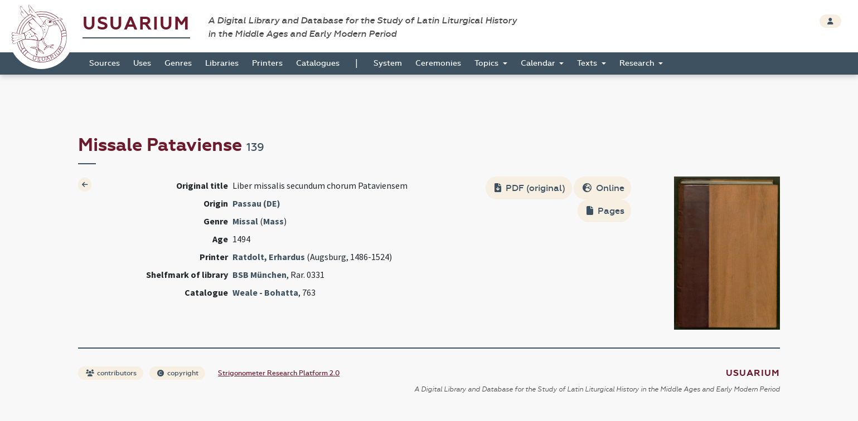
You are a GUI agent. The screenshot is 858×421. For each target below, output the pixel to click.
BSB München (259, 274)
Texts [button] (588, 63)
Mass (273, 221)
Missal (245, 221)
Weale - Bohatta (265, 292)
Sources (104, 63)
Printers (267, 63)
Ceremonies (438, 63)
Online (603, 188)
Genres (178, 63)
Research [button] (638, 63)
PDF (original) (530, 188)
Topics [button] (487, 63)
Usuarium (136, 24)
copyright (177, 373)
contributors (111, 373)
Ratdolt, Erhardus (268, 256)
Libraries (222, 63)
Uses (142, 63)
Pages (605, 210)
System (388, 63)
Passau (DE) (256, 203)
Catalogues (318, 63)
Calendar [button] (539, 63)
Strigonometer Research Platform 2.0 (279, 373)
